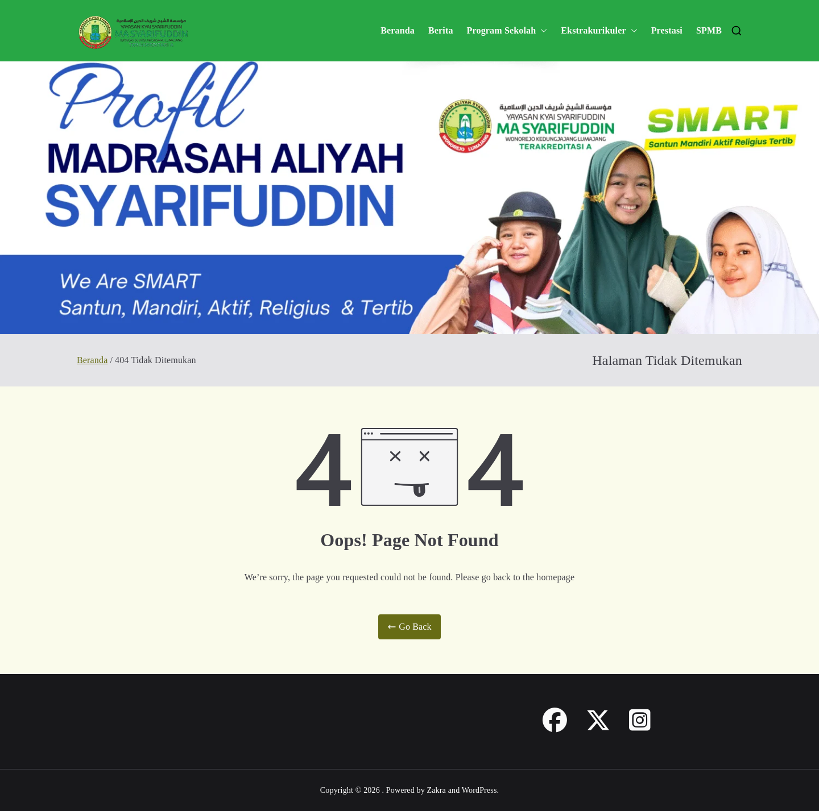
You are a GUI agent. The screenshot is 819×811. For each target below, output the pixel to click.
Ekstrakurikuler (599, 31)
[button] (541, 31)
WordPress (479, 790)
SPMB (709, 30)
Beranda (397, 30)
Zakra (436, 790)
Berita (440, 30)
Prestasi (666, 30)
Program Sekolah (507, 31)
